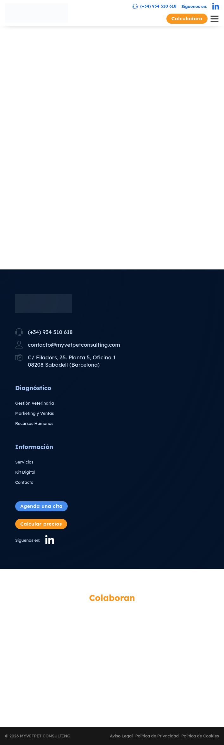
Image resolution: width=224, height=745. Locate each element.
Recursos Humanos (34, 423)
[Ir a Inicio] (36, 12)
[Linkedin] (215, 6)
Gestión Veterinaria (34, 403)
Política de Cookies (200, 735)
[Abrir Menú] (214, 18)
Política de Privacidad (157, 735)
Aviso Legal (121, 735)
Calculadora (186, 19)
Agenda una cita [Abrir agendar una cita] (41, 506)
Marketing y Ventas (34, 413)
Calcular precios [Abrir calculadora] (41, 524)
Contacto (24, 482)
